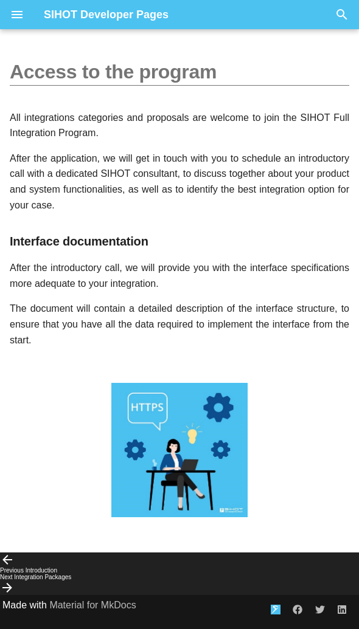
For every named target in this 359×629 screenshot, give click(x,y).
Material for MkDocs (92, 605)
